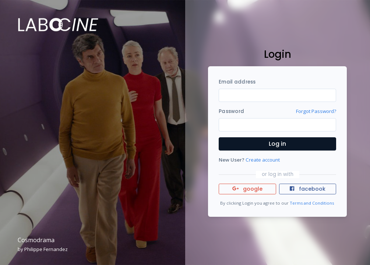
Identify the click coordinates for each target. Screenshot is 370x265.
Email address (237, 81)
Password (231, 111)
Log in (277, 143)
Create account (263, 159)
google (247, 188)
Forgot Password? (316, 111)
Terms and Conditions (312, 203)
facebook (307, 188)
